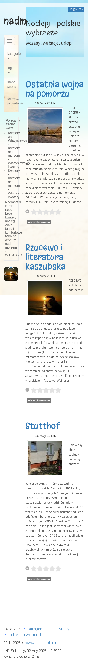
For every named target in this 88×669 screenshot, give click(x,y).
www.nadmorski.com (41, 642)
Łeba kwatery (10, 215)
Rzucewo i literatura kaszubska (45, 257)
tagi (10, 69)
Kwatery (14, 170)
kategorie (12, 55)
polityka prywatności (12, 101)
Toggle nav (76, 9)
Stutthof (42, 426)
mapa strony (11, 84)
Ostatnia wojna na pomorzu (54, 89)
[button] (5, 274)
